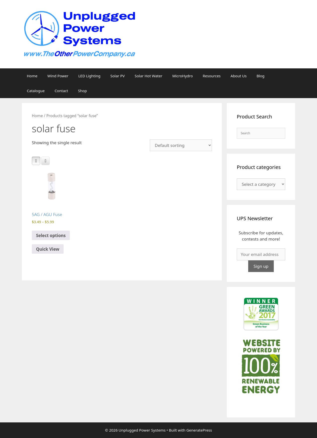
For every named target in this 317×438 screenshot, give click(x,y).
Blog (261, 75)
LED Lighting (89, 75)
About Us (239, 75)
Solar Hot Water (148, 75)
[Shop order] (181, 145)
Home (32, 75)
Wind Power (58, 75)
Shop (82, 90)
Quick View (47, 249)
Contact (61, 90)
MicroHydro (182, 75)
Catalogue (36, 90)
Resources (212, 75)
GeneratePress (199, 430)
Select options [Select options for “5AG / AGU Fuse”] (51, 235)
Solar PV (117, 75)
